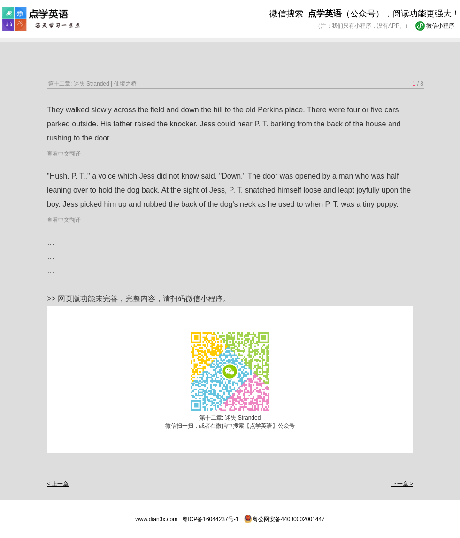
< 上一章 (58, 484)
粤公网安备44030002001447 (288, 519)
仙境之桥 (125, 83)
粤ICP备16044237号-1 (210, 519)
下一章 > (402, 484)
